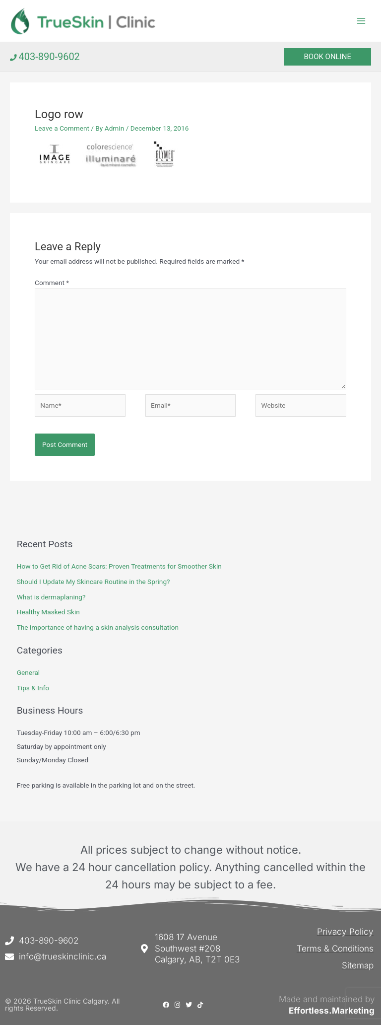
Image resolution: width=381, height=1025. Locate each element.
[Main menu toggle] (361, 21)
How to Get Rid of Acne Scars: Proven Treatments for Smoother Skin (119, 567)
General (28, 673)
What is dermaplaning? (51, 597)
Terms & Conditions (335, 948)
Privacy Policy (346, 932)
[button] (327, 57)
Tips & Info (33, 688)
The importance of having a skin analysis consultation (98, 628)
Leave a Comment (62, 129)
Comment (52, 283)
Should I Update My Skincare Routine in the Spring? (93, 582)
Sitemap (358, 964)
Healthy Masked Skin (48, 612)
